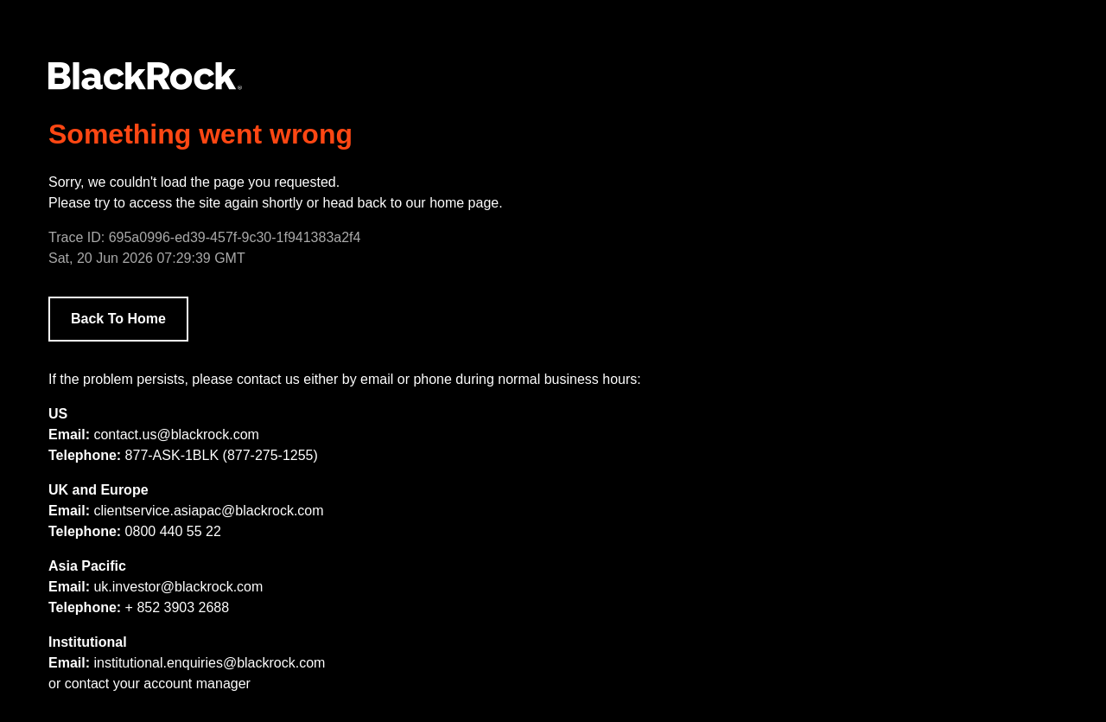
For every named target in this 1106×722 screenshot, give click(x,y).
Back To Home (118, 318)
